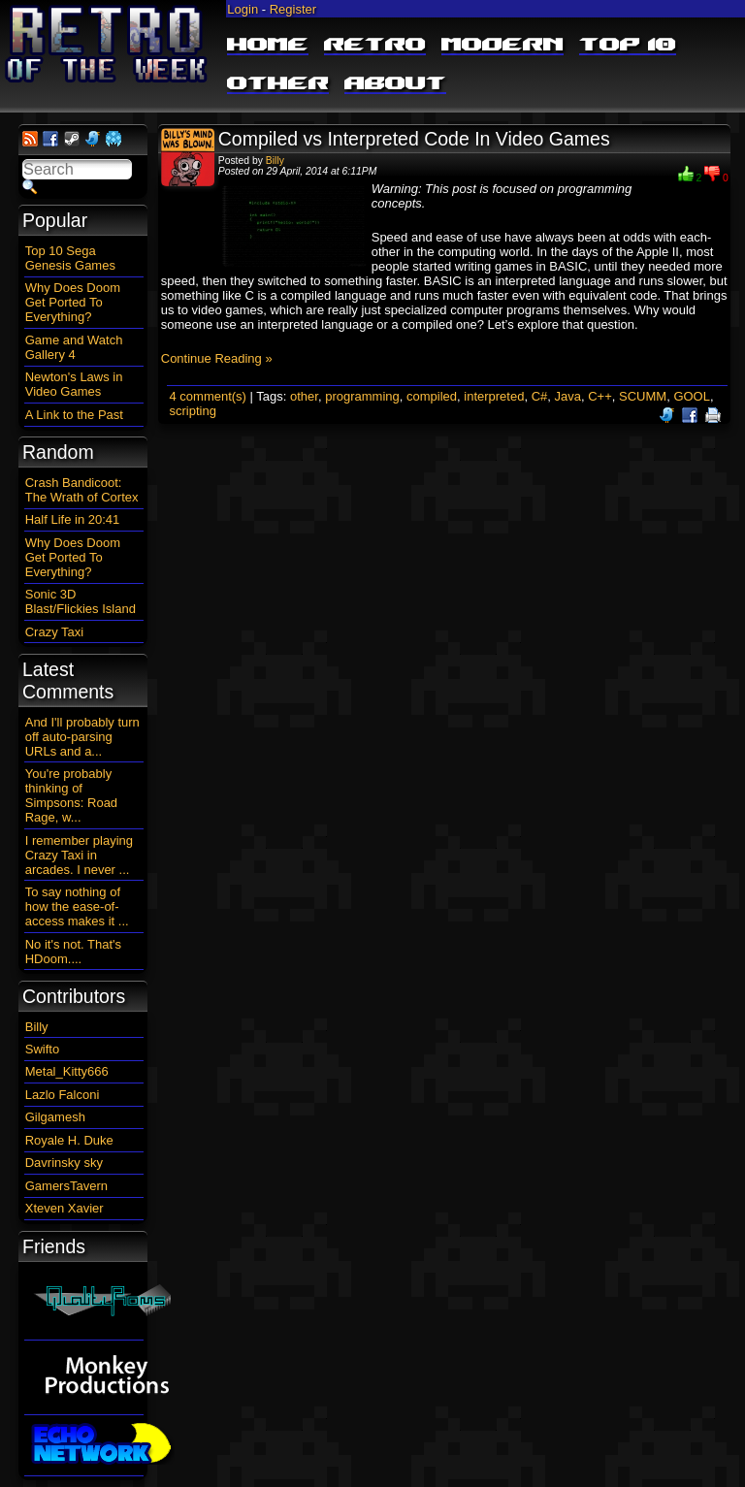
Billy (275, 160)
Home (267, 45)
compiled (431, 396)
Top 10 (627, 45)
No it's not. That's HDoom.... (73, 951)
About (395, 84)
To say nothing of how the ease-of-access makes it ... (77, 906)
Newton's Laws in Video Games (74, 384)
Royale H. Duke (69, 1140)
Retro (375, 45)
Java (568, 396)
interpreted (494, 396)
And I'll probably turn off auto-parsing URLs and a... (82, 737)
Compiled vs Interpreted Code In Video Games (414, 138)
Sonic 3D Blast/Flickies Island (80, 601)
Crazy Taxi (54, 632)
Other (278, 84)
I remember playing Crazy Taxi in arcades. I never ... (79, 855)
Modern (502, 45)
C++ (600, 396)
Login (242, 9)
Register (293, 9)
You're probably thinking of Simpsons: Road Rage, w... (71, 795)
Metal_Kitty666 (67, 1071)
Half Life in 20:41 (72, 519)
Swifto (42, 1049)
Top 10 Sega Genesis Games (70, 258)
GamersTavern (66, 1186)
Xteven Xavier (64, 1208)
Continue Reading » (217, 358)
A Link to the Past (74, 414)
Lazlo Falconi (62, 1094)
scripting (192, 411)
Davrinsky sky (64, 1162)
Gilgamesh (55, 1117)
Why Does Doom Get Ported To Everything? (72, 302)
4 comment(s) (207, 396)
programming (362, 396)
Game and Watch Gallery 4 (74, 347)
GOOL (691, 396)
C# (540, 396)
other (304, 396)
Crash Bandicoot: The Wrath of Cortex (82, 489)
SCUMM (642, 396)
